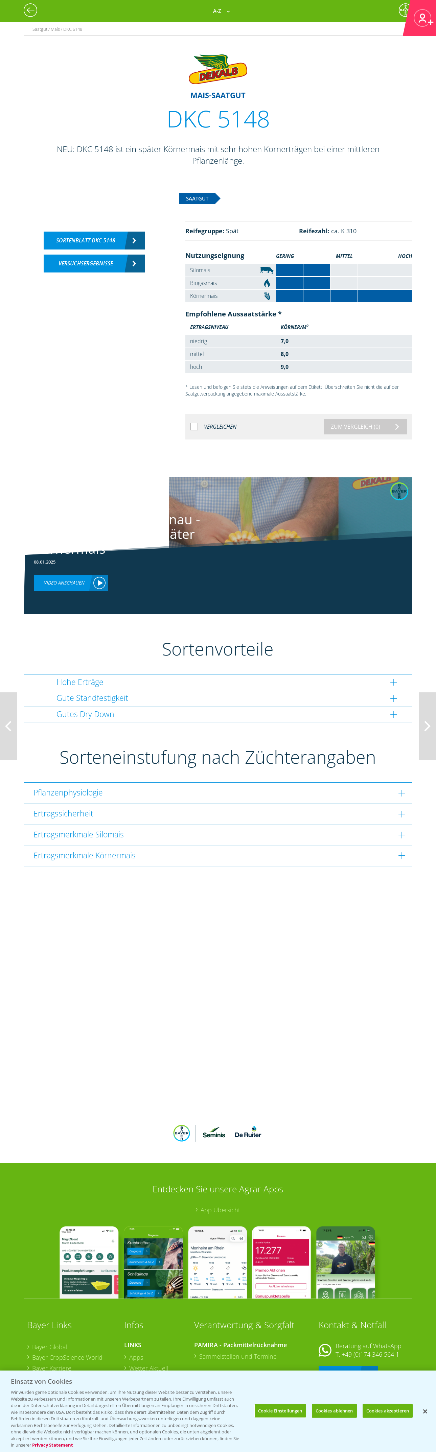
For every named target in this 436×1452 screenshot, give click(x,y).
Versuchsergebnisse (86, 263)
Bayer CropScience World (67, 1313)
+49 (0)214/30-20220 (370, 1358)
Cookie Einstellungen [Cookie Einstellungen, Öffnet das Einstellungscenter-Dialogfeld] (280, 1410)
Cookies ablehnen (334, 1410)
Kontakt (338, 1328)
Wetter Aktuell (148, 1324)
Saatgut (139, 1366)
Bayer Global (49, 1302)
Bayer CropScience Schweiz (70, 1345)
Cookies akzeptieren (387, 1410)
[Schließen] (425, 1411)
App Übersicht (220, 1166)
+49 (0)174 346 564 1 (370, 1310)
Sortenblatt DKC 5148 (85, 240)
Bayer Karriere (51, 1324)
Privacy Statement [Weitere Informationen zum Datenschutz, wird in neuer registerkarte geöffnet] (52, 1445)
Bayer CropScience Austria (68, 1334)
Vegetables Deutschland (65, 1366)
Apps (136, 1313)
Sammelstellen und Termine (238, 1312)
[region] (218, 1411)
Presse (41, 1356)
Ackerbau (142, 1355)
